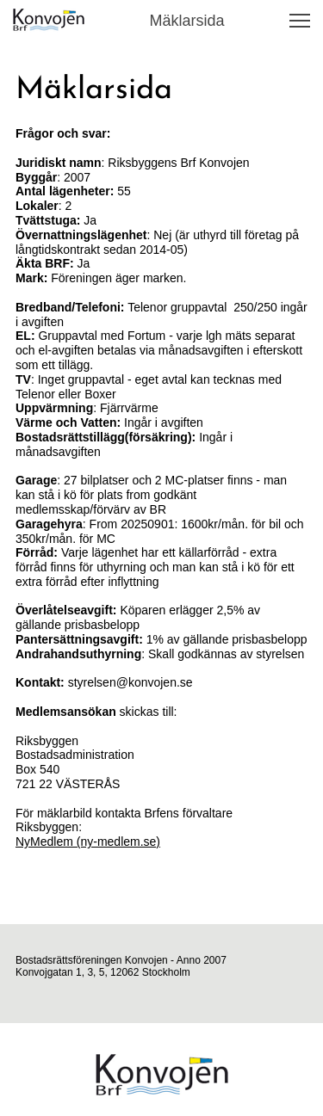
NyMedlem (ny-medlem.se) (88, 841)
